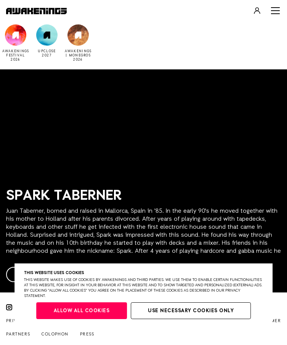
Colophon (55, 334)
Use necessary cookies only (191, 310)
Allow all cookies (82, 310)
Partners (18, 334)
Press (87, 334)
